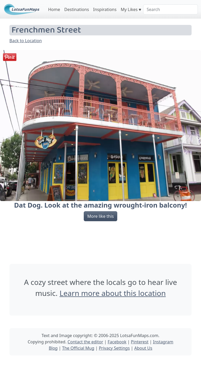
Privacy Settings (114, 348)
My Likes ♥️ (131, 9)
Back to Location (25, 41)
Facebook (117, 342)
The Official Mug (78, 348)
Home (54, 9)
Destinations (76, 9)
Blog (53, 348)
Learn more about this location (112, 293)
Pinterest (139, 342)
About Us (143, 348)
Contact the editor (85, 342)
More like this (100, 216)
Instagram (163, 342)
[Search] (170, 9)
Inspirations (104, 9)
